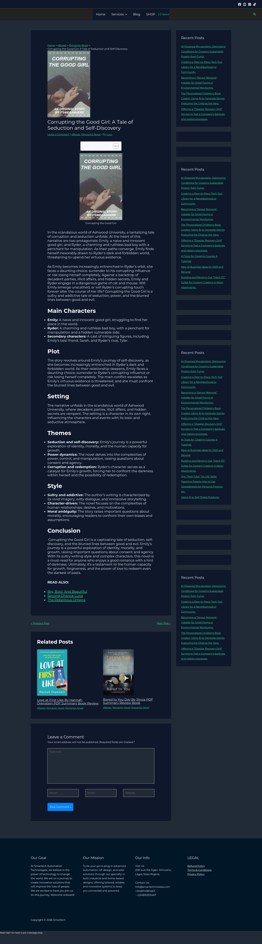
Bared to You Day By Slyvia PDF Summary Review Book (129, 701)
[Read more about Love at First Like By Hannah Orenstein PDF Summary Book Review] (52, 672)
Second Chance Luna (65, 596)
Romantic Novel (93, 134)
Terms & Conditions (199, 875)
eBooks (77, 134)
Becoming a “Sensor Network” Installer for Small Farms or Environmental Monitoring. (200, 82)
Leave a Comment (58, 134)
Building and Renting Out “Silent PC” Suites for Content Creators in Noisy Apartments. (202, 292)
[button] (125, 14)
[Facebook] (239, 4)
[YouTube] (244, 4)
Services (119, 14)
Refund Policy (196, 871)
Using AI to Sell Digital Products (201, 512)
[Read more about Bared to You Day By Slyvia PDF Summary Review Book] (118, 672)
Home (100, 14)
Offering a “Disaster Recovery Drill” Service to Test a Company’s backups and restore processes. (202, 119)
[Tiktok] (254, 4)
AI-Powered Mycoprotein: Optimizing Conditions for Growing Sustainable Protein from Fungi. (203, 51)
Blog (136, 14)
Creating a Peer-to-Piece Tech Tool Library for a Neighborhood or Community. (202, 67)
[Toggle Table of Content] (114, 146)
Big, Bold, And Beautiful (67, 592)
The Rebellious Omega (66, 600)
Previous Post (40, 623)
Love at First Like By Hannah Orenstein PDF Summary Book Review (63, 703)
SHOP (150, 14)
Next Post (164, 623)
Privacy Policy (196, 879)
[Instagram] (249, 4)
